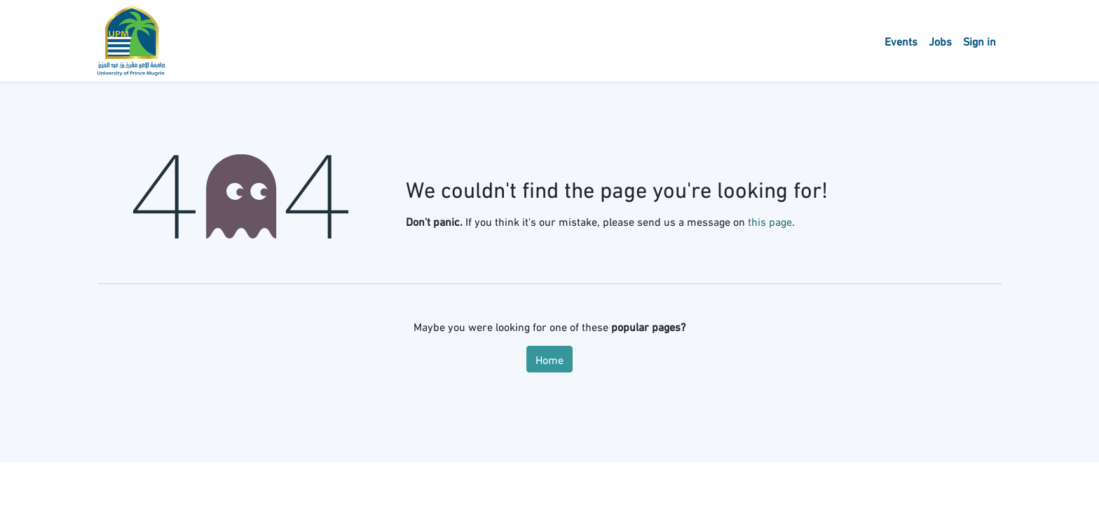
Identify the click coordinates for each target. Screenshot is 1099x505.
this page (770, 221)
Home (549, 359)
